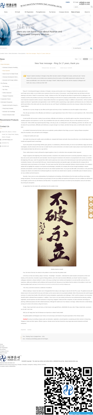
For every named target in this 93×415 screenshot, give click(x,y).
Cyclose (25, 319)
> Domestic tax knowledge (8, 111)
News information (13, 53)
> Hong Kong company (7, 108)
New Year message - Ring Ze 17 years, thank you (38, 53)
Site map (75, 361)
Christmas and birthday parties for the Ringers (37, 338)
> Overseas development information (10, 77)
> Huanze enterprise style (8, 114)
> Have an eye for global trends (10, 73)
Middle (85, 59)
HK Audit (17, 12)
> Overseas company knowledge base (10, 67)
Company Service (64, 12)
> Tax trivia (4, 89)
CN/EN (68, 2)
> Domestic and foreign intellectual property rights (10, 80)
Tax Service (52, 12)
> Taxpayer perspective (7, 96)
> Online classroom (6, 92)
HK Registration (29, 12)
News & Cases (75, 12)
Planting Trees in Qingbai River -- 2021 (35, 336)
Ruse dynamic (21, 53)
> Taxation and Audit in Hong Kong (10, 105)
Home (6, 12)
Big (80, 59)
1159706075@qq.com (7, 139)
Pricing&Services (40, 12)
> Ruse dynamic (6, 70)
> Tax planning (3, 83)
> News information (4, 64)
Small (90, 59)
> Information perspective (6, 102)
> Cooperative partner (5, 99)
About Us (87, 12)
